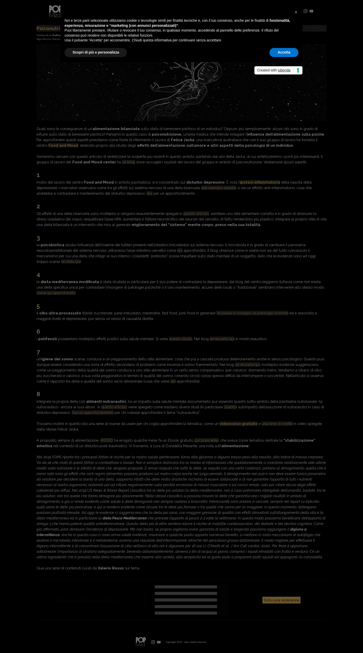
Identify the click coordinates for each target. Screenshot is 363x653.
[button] (296, 12)
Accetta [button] (284, 52)
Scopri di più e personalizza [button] (96, 52)
